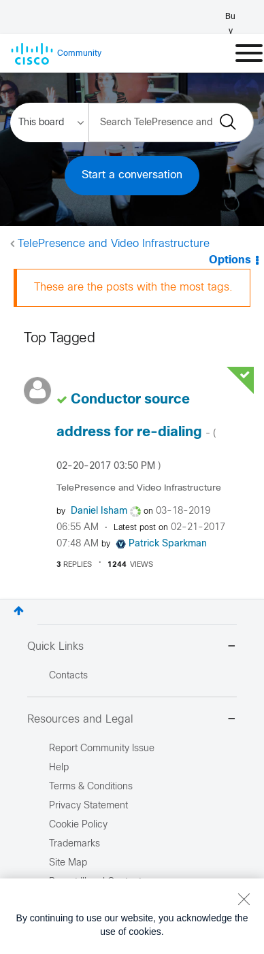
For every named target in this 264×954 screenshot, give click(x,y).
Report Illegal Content (95, 882)
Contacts (68, 676)
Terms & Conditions (91, 787)
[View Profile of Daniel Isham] (99, 511)
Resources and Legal (132, 720)
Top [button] (18, 611)
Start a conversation (132, 175)
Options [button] (230, 260)
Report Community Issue (101, 748)
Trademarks (74, 844)
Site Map (68, 863)
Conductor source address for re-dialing (136, 432)
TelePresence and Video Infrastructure (114, 244)
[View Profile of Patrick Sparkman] (168, 544)
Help (59, 767)
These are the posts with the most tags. (133, 287)
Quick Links (132, 647)
